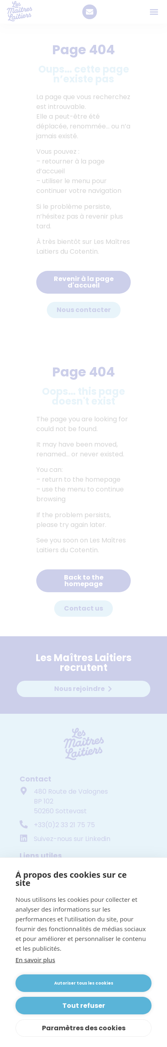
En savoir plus (35, 960)
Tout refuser (83, 1005)
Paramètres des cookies (83, 1028)
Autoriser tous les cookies (83, 983)
